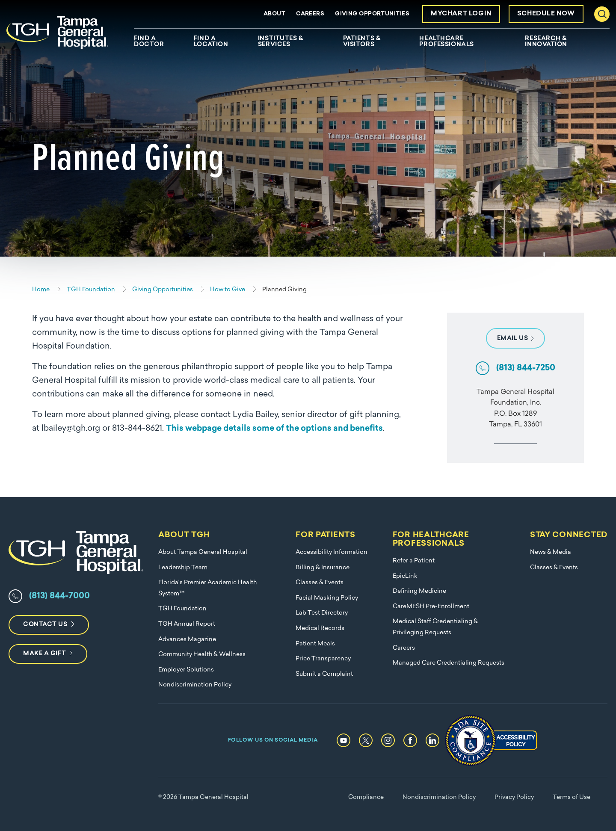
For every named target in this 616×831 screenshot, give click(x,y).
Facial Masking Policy (327, 598)
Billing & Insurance (322, 568)
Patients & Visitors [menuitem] (362, 42)
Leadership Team (182, 568)
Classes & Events (320, 583)
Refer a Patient (414, 561)
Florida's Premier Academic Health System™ (207, 588)
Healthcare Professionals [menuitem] (446, 42)
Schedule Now (546, 14)
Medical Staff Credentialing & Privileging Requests (435, 627)
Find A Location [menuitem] (211, 42)
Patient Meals (315, 644)
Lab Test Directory (322, 613)
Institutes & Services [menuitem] (280, 42)
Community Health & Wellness (202, 654)
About (274, 14)
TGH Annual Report (186, 624)
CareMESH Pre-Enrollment (431, 606)
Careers (310, 14)
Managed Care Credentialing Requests (448, 663)
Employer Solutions (186, 670)
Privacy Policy (514, 797)
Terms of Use (571, 797)
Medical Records (320, 628)
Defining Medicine (419, 591)
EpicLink (405, 576)
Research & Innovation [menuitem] (546, 42)
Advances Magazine (187, 639)
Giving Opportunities (372, 14)
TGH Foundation (182, 609)
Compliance (366, 797)
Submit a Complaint (324, 674)
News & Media (550, 552)
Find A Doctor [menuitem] (149, 42)
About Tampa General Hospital (202, 552)
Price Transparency (323, 659)
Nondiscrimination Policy (194, 685)
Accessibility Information (331, 552)
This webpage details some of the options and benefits (274, 429)
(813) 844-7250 (525, 368)
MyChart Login (461, 14)
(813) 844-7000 (59, 596)
